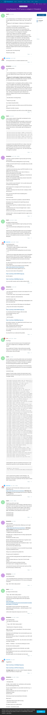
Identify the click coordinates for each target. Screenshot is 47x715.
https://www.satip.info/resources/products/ (15, 267)
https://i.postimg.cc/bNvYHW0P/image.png (15, 273)
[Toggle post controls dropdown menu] (31, 54)
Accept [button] (40, 711)
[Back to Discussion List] (1, 1)
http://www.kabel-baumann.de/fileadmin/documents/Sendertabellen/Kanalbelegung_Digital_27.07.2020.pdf (19, 603)
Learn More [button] (8, 713)
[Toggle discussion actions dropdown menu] (45, 15)
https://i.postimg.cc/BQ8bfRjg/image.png (14, 279)
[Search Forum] (34, 4)
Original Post (39, 18)
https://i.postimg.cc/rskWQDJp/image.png (15, 664)
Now (38, 39)
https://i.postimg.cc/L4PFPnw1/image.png (15, 667)
